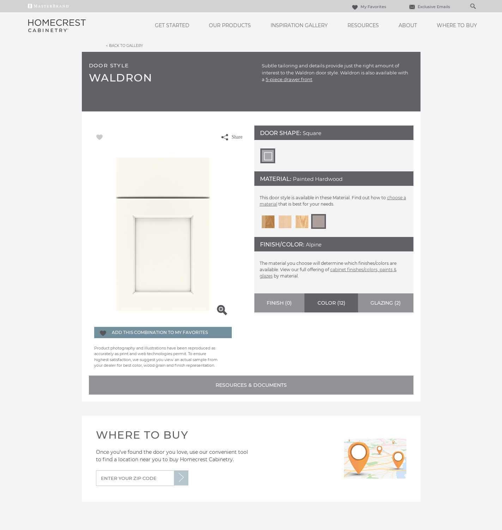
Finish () (279, 303)
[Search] (465, 6)
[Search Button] (472, 6)
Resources (363, 25)
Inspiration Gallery (299, 25)
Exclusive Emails (428, 6)
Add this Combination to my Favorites (160, 332)
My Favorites (368, 6)
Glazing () (385, 303)
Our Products (230, 25)
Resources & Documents (251, 385)
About (408, 25)
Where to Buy (457, 25)
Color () (331, 303)
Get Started (172, 25)
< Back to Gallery (124, 45)
